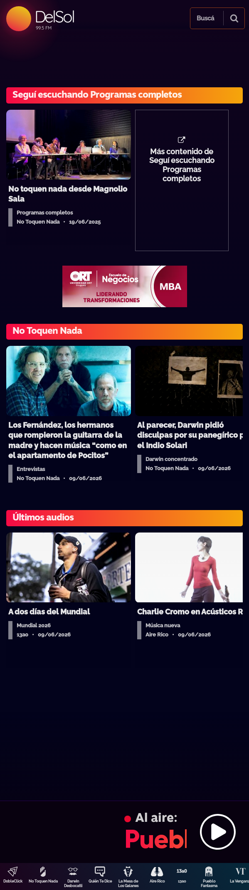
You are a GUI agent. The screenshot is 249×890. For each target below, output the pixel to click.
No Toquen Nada (43, 881)
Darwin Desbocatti (73, 883)
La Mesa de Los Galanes (128, 883)
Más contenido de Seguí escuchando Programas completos (181, 165)
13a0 (182, 881)
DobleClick (12, 881)
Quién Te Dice (100, 881)
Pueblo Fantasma (209, 883)
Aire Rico (157, 881)
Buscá (205, 18)
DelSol (54, 16)
